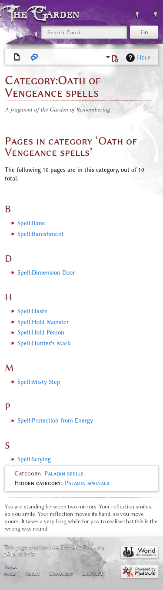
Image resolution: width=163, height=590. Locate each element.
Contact (92, 573)
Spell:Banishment (40, 234)
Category (27, 473)
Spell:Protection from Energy (55, 420)
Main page (10, 570)
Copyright (61, 573)
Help (143, 57)
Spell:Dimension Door (46, 272)
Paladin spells (63, 473)
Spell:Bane (31, 223)
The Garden (45, 14)
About (32, 573)
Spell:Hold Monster (43, 322)
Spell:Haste (32, 311)
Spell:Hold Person (40, 332)
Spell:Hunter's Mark (43, 343)
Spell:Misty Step (38, 382)
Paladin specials (87, 483)
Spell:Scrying (34, 459)
